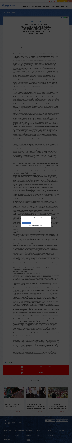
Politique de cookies (32, 225)
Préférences (45, 223)
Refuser (36, 223)
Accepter (26, 223)
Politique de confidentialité (39, 225)
